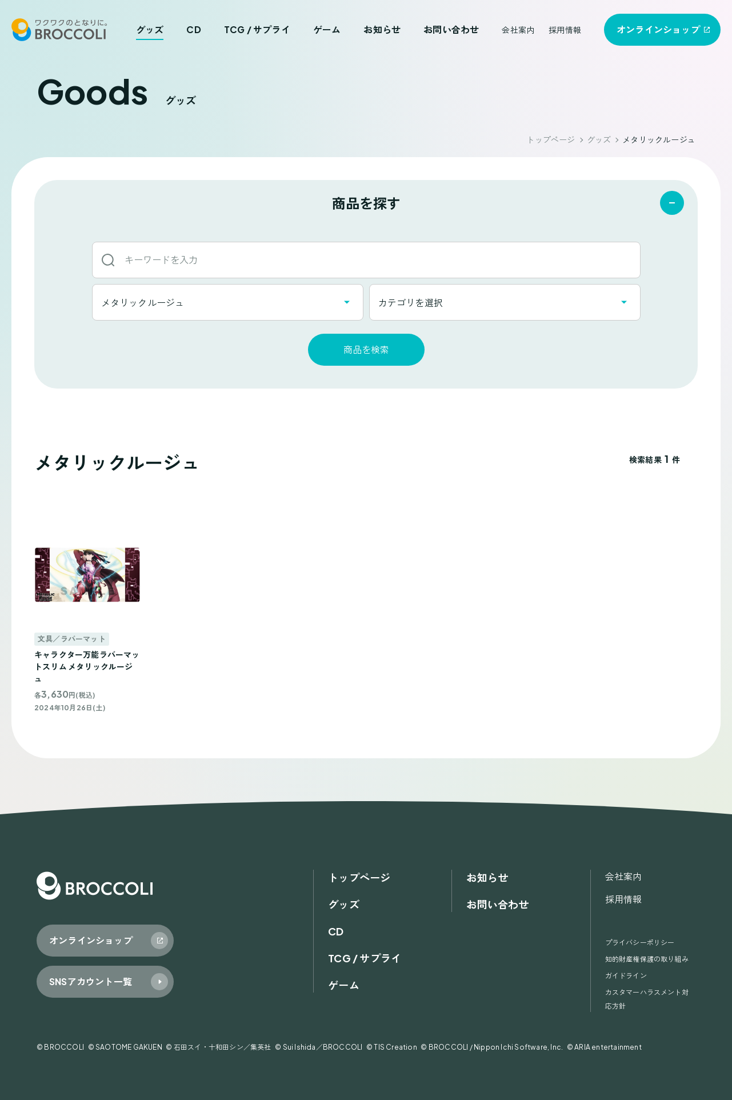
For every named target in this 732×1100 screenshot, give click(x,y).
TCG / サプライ (257, 29)
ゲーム (327, 29)
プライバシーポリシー (640, 942)
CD (193, 29)
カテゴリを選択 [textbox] (410, 303)
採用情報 (565, 30)
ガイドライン (626, 975)
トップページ (550, 139)
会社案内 (518, 30)
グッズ (150, 29)
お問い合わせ (451, 29)
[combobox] (227, 302)
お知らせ (382, 29)
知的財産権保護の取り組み (647, 959)
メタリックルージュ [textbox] (143, 303)
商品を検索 (366, 349)
